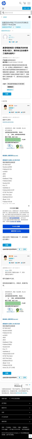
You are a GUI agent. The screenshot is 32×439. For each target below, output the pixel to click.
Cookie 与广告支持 (15, 221)
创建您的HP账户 (7, 27)
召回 (3, 427)
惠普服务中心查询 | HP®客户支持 (11, 160)
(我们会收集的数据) (14, 218)
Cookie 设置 (16, 226)
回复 (6, 94)
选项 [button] (29, 17)
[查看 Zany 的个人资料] (10, 35)
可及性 (14, 427)
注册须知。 (25, 393)
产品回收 (8, 427)
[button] (28, 35)
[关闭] (29, 206)
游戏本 (5, 17)
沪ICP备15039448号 (15, 429)
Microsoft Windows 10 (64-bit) (16, 84)
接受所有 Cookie (16, 231)
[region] (16, 219)
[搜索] (16, 12)
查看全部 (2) (10, 90)
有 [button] (19, 249)
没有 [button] (24, 249)
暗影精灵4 (10, 87)
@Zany (7, 270)
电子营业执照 (25, 429)
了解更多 (18, 27)
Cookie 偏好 (5, 429)
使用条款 (18, 393)
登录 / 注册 (26, 8)
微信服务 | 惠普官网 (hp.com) (10, 155)
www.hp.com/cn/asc (8, 122)
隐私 (19, 427)
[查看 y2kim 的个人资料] (15, 106)
